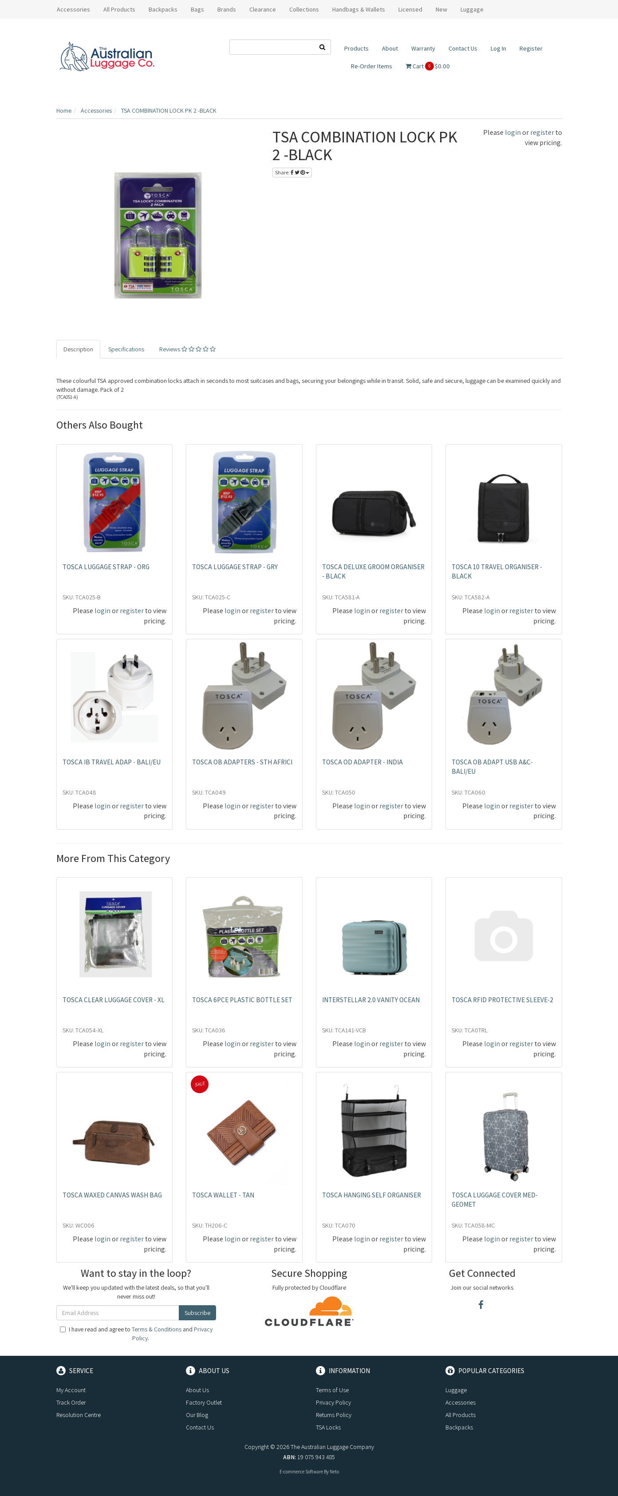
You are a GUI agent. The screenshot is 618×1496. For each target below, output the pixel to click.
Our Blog (197, 1415)
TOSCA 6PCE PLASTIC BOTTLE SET (242, 1000)
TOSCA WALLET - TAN (223, 1195)
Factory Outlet (204, 1402)
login (513, 132)
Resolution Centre (78, 1415)
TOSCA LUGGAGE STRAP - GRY (235, 567)
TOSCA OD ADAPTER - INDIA (362, 762)
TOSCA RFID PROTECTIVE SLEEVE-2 (502, 1000)
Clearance (262, 9)
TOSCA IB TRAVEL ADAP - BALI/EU (112, 762)
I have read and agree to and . (136, 1333)
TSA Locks (328, 1427)
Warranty (423, 48)
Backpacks (459, 1427)
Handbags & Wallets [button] (358, 9)
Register (531, 48)
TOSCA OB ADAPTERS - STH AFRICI (242, 762)
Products (356, 48)
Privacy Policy (333, 1402)
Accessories (460, 1402)
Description (78, 349)
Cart (427, 66)
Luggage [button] (472, 9)
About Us (197, 1390)
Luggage (456, 1390)
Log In (498, 48)
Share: (292, 172)
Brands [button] (226, 9)
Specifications (126, 349)
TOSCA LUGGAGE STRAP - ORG (106, 567)
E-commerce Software (301, 1471)
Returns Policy (333, 1415)
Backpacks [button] (163, 9)
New (441, 9)
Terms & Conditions (156, 1329)
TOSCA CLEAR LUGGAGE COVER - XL (114, 1000)
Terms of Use (332, 1390)
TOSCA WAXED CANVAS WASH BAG (112, 1195)
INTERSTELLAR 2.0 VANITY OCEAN (371, 1000)
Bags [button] (197, 9)
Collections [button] (304, 9)
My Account (71, 1390)
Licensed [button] (410, 9)
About (390, 48)
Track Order (71, 1402)
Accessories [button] (73, 9)
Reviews (187, 349)
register (542, 132)
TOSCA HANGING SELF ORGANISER (371, 1195)
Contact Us (463, 48)
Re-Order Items (371, 66)
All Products (119, 9)
